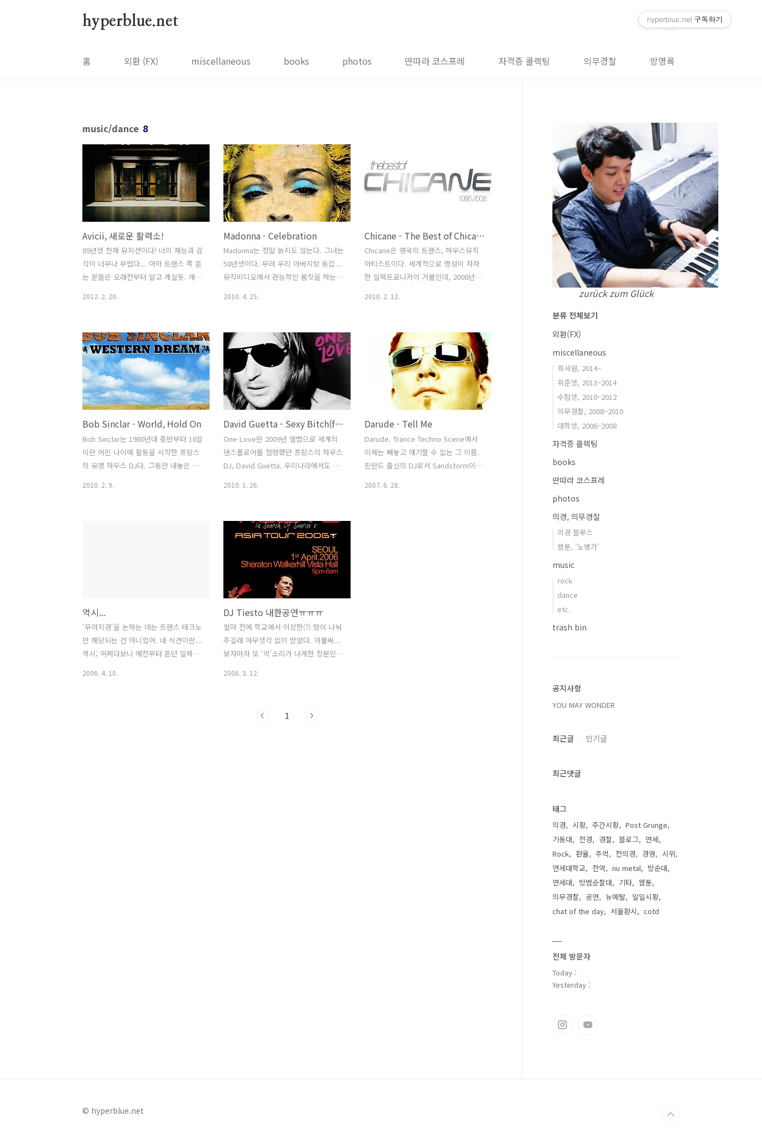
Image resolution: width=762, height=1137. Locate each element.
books (296, 60)
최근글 (563, 738)
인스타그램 (562, 1025)
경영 (648, 853)
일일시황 (645, 896)
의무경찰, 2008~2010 (590, 411)
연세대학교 (569, 868)
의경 (559, 825)
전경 (585, 839)
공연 (592, 896)
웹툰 (645, 882)
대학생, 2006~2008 (587, 425)
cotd (651, 911)
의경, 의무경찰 (576, 516)
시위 (668, 853)
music (563, 564)
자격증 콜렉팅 (524, 60)
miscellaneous (220, 60)
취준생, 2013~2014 (587, 382)
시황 (579, 825)
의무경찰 (600, 60)
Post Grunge (646, 825)
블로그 (629, 839)
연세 (652, 839)
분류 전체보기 (575, 315)
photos (357, 60)
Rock (560, 853)
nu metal (626, 868)
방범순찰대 (595, 882)
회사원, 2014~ (579, 368)
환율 (582, 853)
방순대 (657, 868)
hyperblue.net (130, 21)
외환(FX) (566, 334)
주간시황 (605, 825)
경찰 (605, 839)
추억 (602, 853)
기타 (625, 882)
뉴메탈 (615, 896)
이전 (262, 715)
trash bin (569, 627)
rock (564, 580)
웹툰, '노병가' (578, 546)
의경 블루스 (575, 532)
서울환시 (623, 911)
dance (567, 595)
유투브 (588, 1025)
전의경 (625, 853)
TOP (671, 1115)
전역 (599, 868)
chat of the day (578, 911)
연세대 (562, 882)
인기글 (596, 738)
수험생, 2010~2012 (587, 397)
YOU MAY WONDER (583, 705)
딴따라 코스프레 (435, 60)
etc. (564, 609)
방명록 (662, 60)
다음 (311, 715)
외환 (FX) (141, 60)
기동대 (562, 839)
